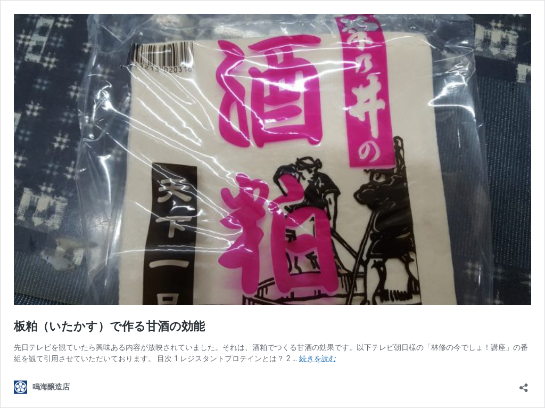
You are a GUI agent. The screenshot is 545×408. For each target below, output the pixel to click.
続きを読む (317, 358)
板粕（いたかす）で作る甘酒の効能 (109, 326)
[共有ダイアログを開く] (523, 384)
